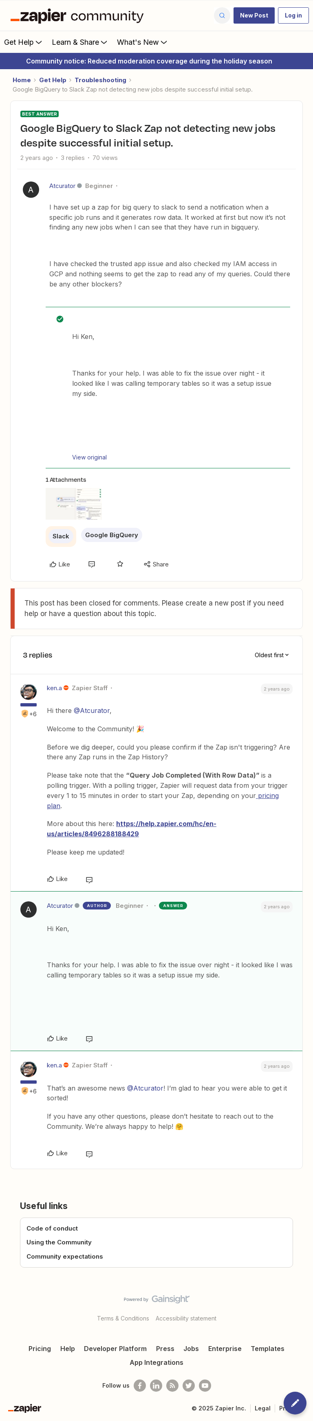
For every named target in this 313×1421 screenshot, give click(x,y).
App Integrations (156, 1362)
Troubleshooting (100, 80)
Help (67, 1348)
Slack (61, 536)
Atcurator (62, 186)
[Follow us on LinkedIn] (156, 1385)
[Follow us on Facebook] (140, 1385)
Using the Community (59, 1242)
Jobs (191, 1348)
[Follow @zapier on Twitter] (189, 1385)
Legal (263, 1408)
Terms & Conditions (123, 1318)
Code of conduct (52, 1228)
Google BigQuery (111, 535)
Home (22, 80)
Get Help (24, 42)
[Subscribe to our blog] (172, 1385)
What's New (143, 42)
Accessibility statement (186, 1318)
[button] (254, 15)
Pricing (40, 1348)
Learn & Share (80, 42)
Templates (267, 1348)
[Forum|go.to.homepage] (79, 15)
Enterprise (225, 1348)
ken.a (54, 688)
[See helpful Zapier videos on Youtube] (205, 1385)
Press (165, 1348)
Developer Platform (115, 1348)
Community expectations (64, 1256)
